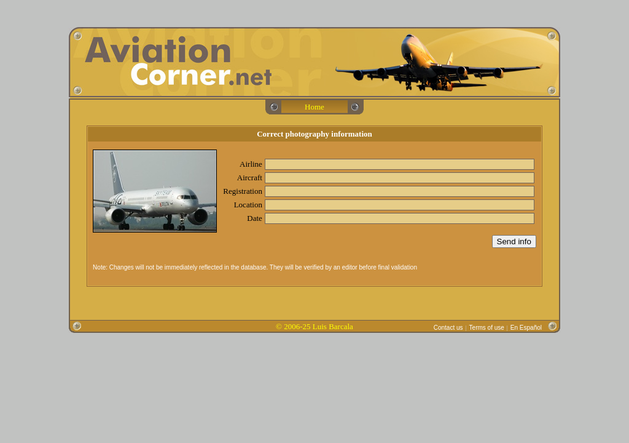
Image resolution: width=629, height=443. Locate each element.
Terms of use (486, 327)
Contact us (448, 327)
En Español (526, 327)
